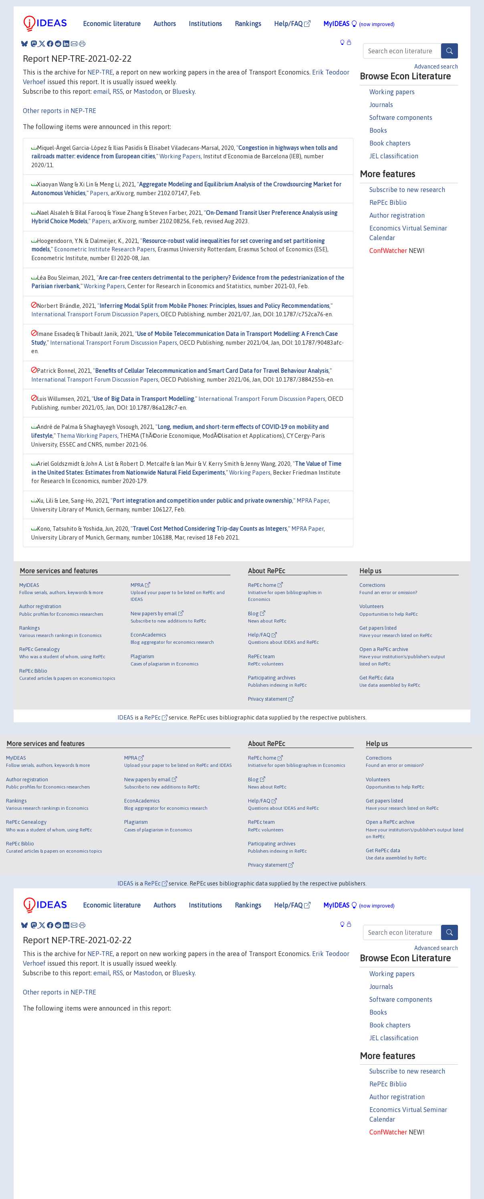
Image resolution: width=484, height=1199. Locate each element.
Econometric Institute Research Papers (104, 249)
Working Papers (180, 156)
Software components (400, 117)
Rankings (248, 23)
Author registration (397, 215)
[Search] (449, 51)
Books (378, 130)
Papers (99, 193)
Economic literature (112, 23)
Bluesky (183, 91)
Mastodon (147, 91)
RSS (118, 91)
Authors (164, 23)
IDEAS (125, 717)
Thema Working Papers (87, 436)
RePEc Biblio (388, 202)
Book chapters (390, 143)
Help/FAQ (292, 23)
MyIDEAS (359, 23)
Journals (381, 104)
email (101, 91)
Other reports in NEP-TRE (59, 110)
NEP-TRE (100, 72)
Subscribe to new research (407, 189)
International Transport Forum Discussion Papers (94, 314)
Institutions (205, 23)
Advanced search (436, 66)
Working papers (392, 91)
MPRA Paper (312, 500)
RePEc (155, 717)
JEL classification (393, 156)
